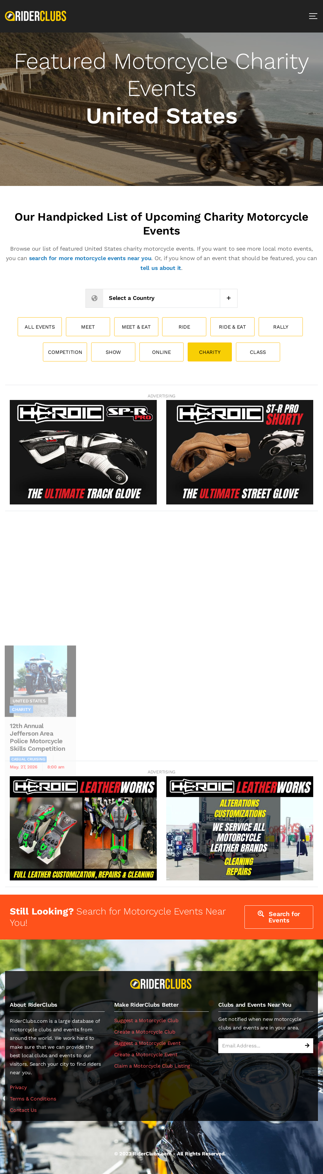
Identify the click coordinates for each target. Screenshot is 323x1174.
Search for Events (279, 917)
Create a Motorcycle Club (144, 1032)
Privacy (18, 1087)
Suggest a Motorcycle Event (147, 1043)
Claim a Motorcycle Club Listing (152, 1066)
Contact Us (23, 1110)
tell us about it (160, 268)
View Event (57, 937)
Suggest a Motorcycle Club (146, 1020)
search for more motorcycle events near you (90, 258)
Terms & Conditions (33, 1099)
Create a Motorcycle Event (146, 1055)
